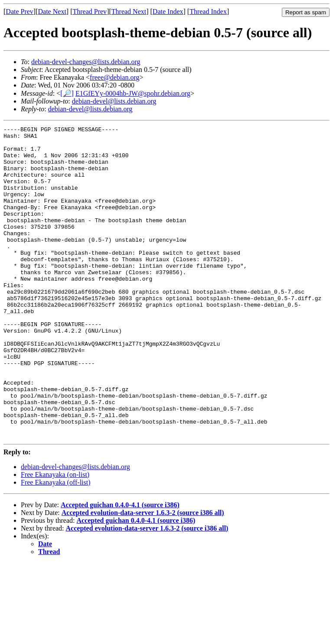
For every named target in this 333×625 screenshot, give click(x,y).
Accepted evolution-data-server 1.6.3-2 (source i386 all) (143, 575)
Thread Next (128, 11)
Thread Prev (89, 11)
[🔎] (67, 93)
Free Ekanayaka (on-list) (55, 537)
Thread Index (208, 11)
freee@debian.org (114, 77)
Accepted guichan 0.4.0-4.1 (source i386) (120, 567)
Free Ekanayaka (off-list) (56, 544)
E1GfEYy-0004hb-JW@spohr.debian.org (132, 93)
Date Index (168, 11)
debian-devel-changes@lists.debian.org (85, 61)
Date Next (52, 11)
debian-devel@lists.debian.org (114, 101)
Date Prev (19, 11)
